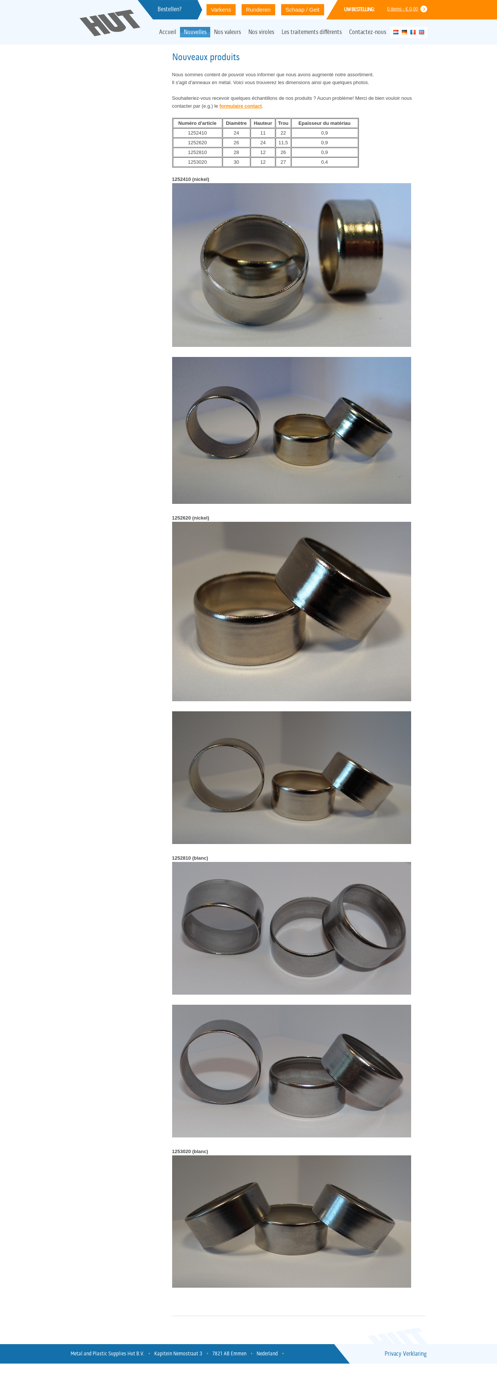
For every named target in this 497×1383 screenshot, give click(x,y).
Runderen (258, 9)
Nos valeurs (227, 32)
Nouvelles (195, 32)
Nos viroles (261, 32)
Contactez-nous (367, 32)
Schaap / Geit (303, 9)
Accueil (167, 32)
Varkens (221, 9)
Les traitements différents (312, 32)
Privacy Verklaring (406, 1354)
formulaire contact (241, 106)
